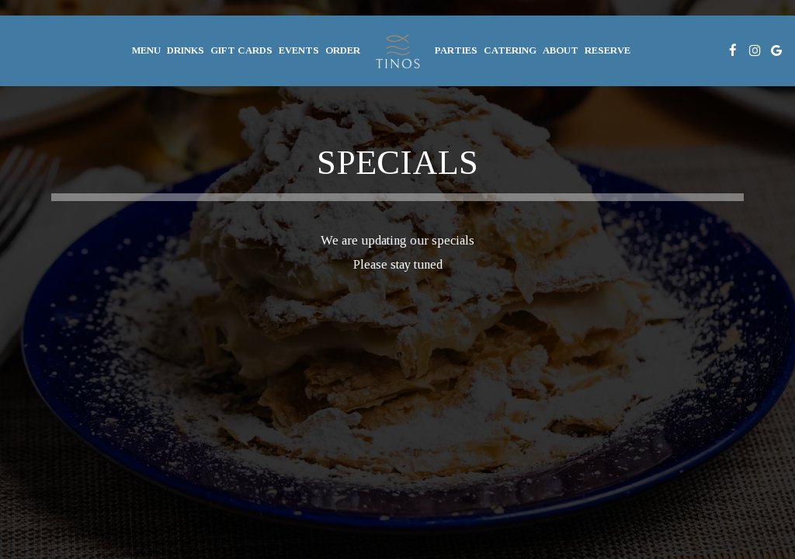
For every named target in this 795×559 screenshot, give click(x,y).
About (560, 50)
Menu (146, 50)
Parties (456, 50)
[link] (397, 50)
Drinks (185, 50)
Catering (510, 50)
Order (342, 50)
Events (299, 50)
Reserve (607, 50)
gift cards (241, 50)
